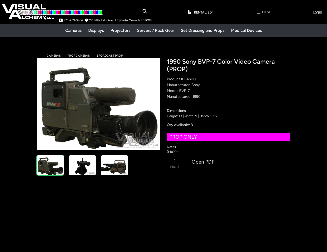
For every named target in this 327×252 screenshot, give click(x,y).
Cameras (73, 30)
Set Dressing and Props (202, 30)
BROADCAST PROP (110, 55)
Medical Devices (246, 30)
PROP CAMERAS (79, 55)
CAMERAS (54, 55)
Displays (96, 30)
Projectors (120, 30)
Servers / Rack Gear (155, 30)
